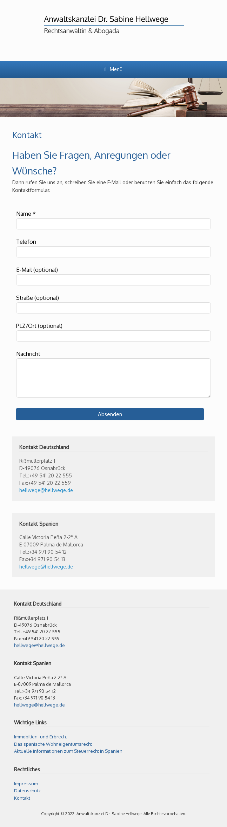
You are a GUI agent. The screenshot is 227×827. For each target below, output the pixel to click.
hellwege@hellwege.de (46, 490)
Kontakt (22, 798)
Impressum (26, 783)
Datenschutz (27, 790)
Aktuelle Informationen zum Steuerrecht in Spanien (68, 751)
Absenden (110, 414)
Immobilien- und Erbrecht (40, 736)
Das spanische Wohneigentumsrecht (53, 744)
